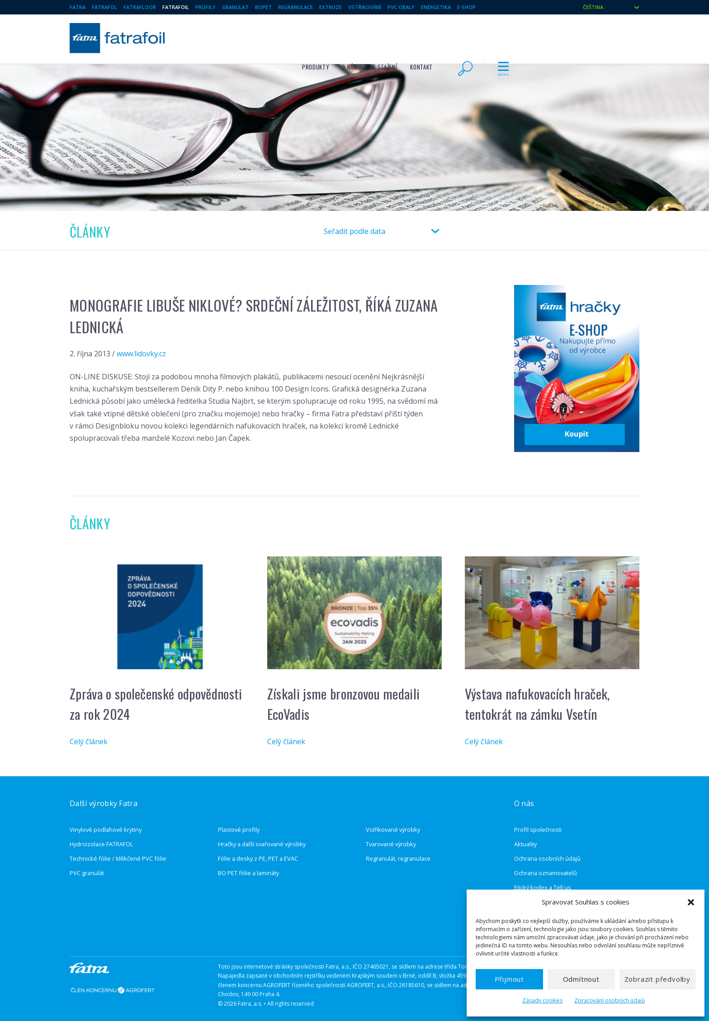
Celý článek (89, 741)
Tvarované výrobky (391, 844)
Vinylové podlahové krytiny (106, 829)
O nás (474, 37)
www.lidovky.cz (141, 354)
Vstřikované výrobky (393, 829)
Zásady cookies (542, 1000)
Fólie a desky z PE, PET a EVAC (258, 858)
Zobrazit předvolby (657, 979)
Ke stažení (509, 37)
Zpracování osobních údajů (609, 1000)
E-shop (466, 7)
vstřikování (364, 7)
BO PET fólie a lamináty (248, 873)
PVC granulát (87, 873)
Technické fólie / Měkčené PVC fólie (118, 858)
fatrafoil (175, 7)
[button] (690, 902)
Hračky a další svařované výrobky (262, 844)
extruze (330, 7)
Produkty (440, 37)
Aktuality (525, 844)
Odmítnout (581, 979)
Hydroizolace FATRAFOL (101, 844)
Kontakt (546, 37)
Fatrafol (104, 7)
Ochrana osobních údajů (547, 858)
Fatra (77, 7)
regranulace (295, 7)
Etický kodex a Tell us (542, 887)
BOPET (263, 7)
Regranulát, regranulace (398, 858)
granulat (235, 7)
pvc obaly (401, 7)
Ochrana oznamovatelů (545, 873)
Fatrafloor (139, 7)
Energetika (436, 7)
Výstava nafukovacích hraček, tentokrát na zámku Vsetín (537, 703)
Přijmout (509, 979)
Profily (205, 7)
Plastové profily (239, 829)
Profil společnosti (538, 829)
